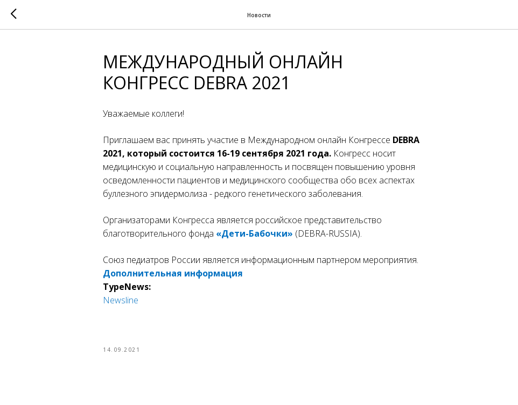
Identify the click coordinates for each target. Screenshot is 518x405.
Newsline (120, 300)
